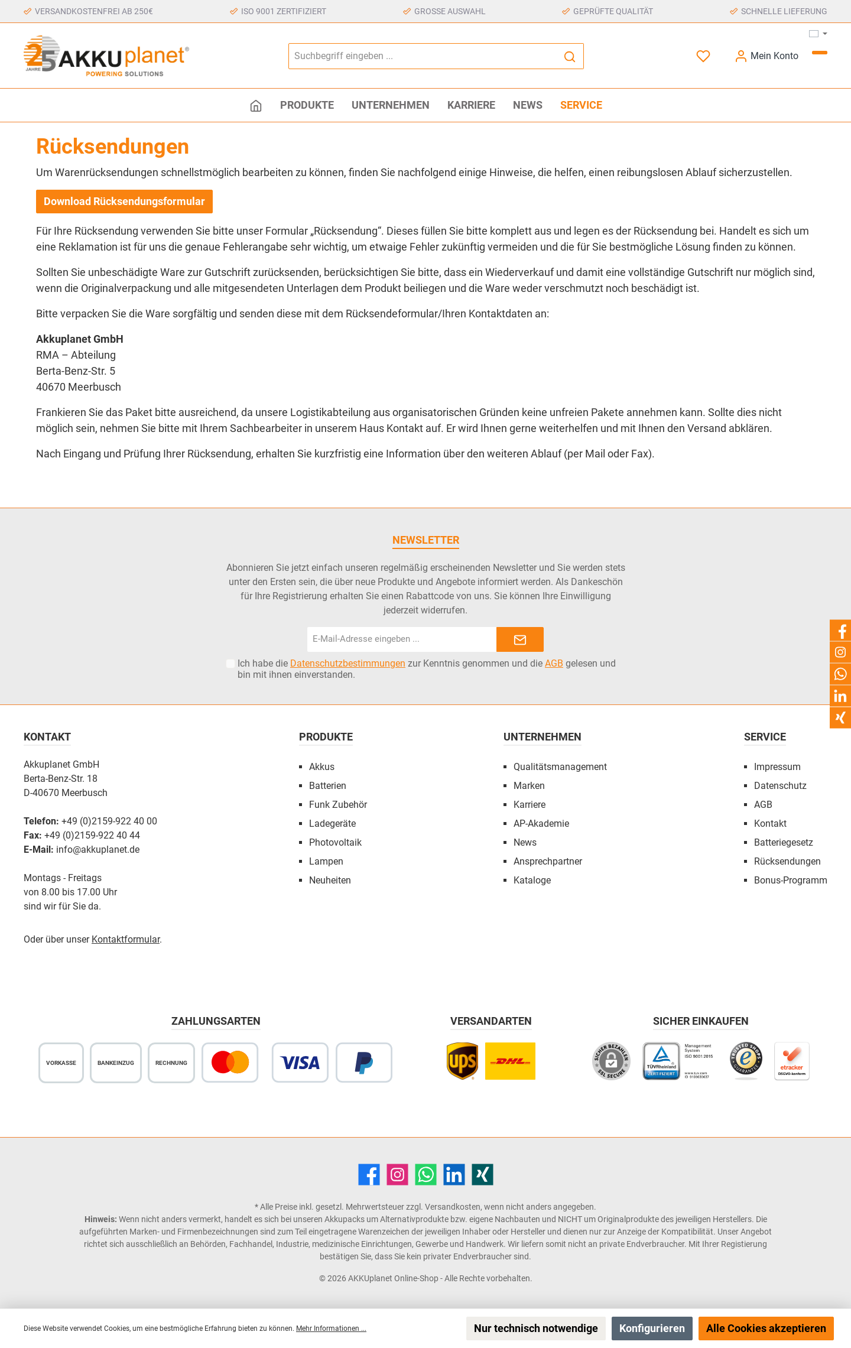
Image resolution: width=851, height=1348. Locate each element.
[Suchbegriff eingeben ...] (422, 56)
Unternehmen (543, 736)
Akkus (321, 766)
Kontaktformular (126, 939)
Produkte (326, 736)
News (525, 842)
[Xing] (482, 1174)
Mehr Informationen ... (331, 1328)
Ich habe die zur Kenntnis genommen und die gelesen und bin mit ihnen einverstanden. (427, 669)
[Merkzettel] (704, 56)
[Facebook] (369, 1174)
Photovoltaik (335, 842)
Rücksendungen (787, 861)
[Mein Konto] (766, 56)
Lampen (326, 861)
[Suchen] (570, 56)
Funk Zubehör (338, 804)
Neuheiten (330, 880)
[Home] (256, 105)
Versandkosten (452, 1206)
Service (765, 736)
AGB (554, 663)
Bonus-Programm (790, 880)
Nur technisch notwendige (536, 1328)
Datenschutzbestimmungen (347, 663)
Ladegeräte (332, 823)
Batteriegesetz (783, 842)
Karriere (529, 804)
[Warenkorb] (819, 52)
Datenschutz (780, 785)
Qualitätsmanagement (560, 766)
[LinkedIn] (454, 1174)
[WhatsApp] (425, 1174)
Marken (529, 785)
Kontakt (770, 823)
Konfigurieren (652, 1328)
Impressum (777, 766)
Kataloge (532, 880)
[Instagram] (397, 1174)
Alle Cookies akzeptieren (766, 1328)
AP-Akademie (541, 823)
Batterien (327, 785)
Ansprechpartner (548, 861)
